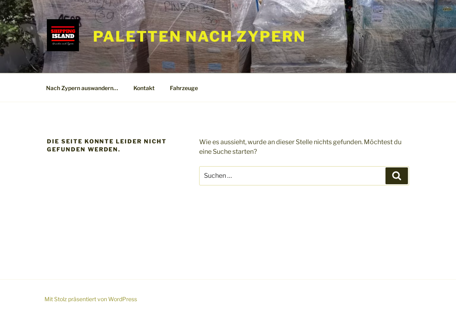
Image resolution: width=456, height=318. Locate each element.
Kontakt (144, 88)
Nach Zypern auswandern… (82, 88)
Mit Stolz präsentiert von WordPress (90, 299)
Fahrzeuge (184, 88)
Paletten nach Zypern (199, 36)
